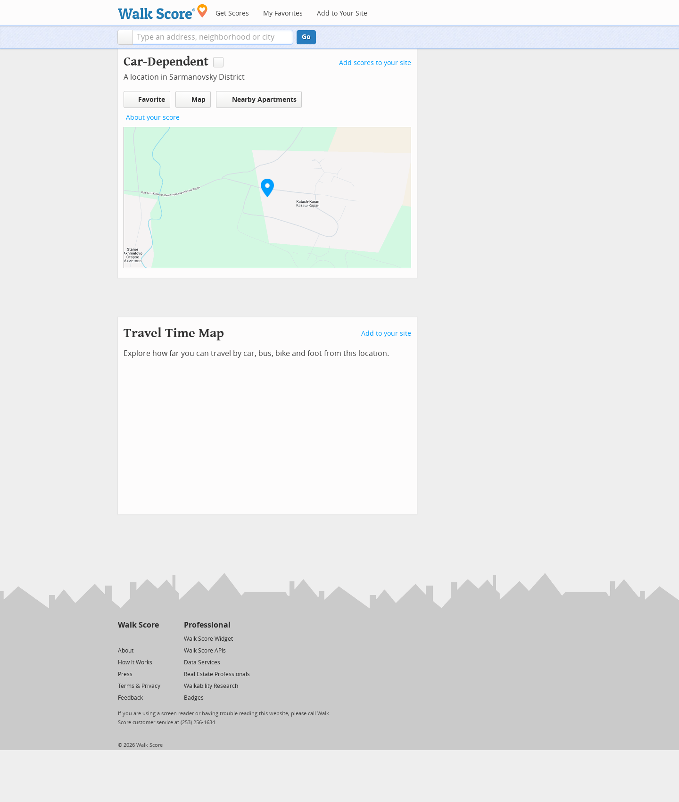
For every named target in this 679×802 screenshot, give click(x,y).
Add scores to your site (375, 63)
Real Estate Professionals (217, 674)
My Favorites (283, 13)
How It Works (135, 662)
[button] (125, 37)
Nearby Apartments (259, 99)
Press (125, 674)
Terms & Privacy (139, 686)
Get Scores (232, 13)
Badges (194, 698)
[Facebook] (137, 638)
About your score (153, 118)
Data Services (202, 662)
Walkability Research (211, 686)
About (125, 650)
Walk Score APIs (205, 650)
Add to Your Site (342, 13)
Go (306, 37)
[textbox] (212, 37)
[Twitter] (123, 638)
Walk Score (138, 624)
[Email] (152, 638)
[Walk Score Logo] (163, 11)
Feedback (130, 698)
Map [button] (193, 99)
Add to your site (386, 334)
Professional (207, 624)
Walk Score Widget (208, 639)
